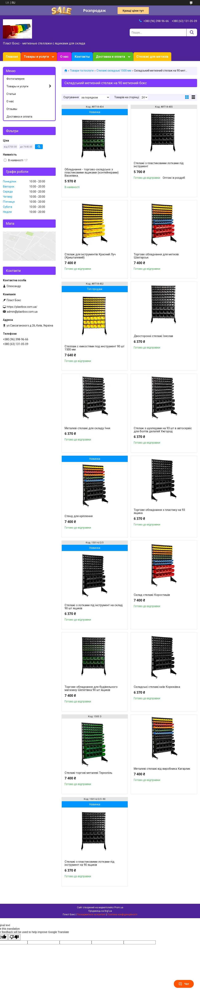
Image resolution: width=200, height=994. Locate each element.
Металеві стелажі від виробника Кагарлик (162, 768)
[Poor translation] (14, 937)
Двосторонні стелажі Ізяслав (153, 336)
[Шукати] (191, 32)
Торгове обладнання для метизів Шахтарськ (156, 256)
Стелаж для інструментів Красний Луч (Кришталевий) (90, 256)
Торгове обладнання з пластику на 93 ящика (159, 511)
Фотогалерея (15, 78)
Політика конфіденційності (122, 914)
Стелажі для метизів (152, 56)
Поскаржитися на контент (91, 914)
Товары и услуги (36, 56)
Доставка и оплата (110, 56)
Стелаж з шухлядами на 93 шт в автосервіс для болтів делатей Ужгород (163, 430)
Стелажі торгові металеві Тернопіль (88, 772)
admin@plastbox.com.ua (22, 311)
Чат (184, 984)
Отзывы (11, 109)
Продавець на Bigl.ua (100, 911)
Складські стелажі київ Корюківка (157, 686)
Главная (12, 56)
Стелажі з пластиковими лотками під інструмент (159, 165)
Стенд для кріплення (79, 516)
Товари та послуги (82, 70)
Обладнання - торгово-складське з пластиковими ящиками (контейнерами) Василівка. (92, 172)
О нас (64, 56)
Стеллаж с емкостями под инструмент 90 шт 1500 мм (94, 348)
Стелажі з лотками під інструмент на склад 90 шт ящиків (94, 607)
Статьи (11, 94)
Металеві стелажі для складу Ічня (87, 428)
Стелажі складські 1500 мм (113, 70)
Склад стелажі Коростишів (152, 594)
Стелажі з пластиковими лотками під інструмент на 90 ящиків (89, 863)
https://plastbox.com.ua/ (22, 306)
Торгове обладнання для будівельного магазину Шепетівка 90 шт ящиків (91, 688)
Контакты (82, 56)
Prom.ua (118, 907)
